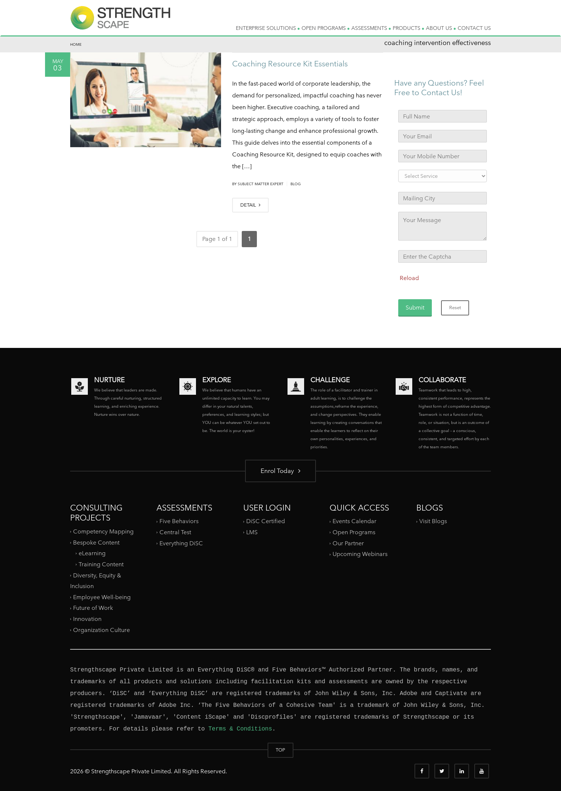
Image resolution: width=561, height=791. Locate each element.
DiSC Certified (265, 521)
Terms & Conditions (240, 729)
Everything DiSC (181, 543)
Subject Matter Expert (260, 184)
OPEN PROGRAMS (326, 28)
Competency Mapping (103, 531)
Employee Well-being (102, 597)
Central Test (175, 532)
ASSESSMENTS (371, 28)
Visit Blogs (433, 521)
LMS (252, 532)
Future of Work (93, 607)
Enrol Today (280, 470)
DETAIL (250, 205)
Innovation (87, 618)
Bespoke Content (96, 542)
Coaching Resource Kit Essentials (290, 63)
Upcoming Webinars (360, 553)
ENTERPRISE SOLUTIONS (268, 28)
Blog (295, 184)
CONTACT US (474, 28)
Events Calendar (354, 521)
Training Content (101, 564)
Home (76, 44)
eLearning (92, 553)
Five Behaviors (179, 521)
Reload (409, 277)
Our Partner (348, 543)
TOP (280, 750)
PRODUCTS (408, 28)
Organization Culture (101, 629)
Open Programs (354, 532)
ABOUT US (441, 28)
